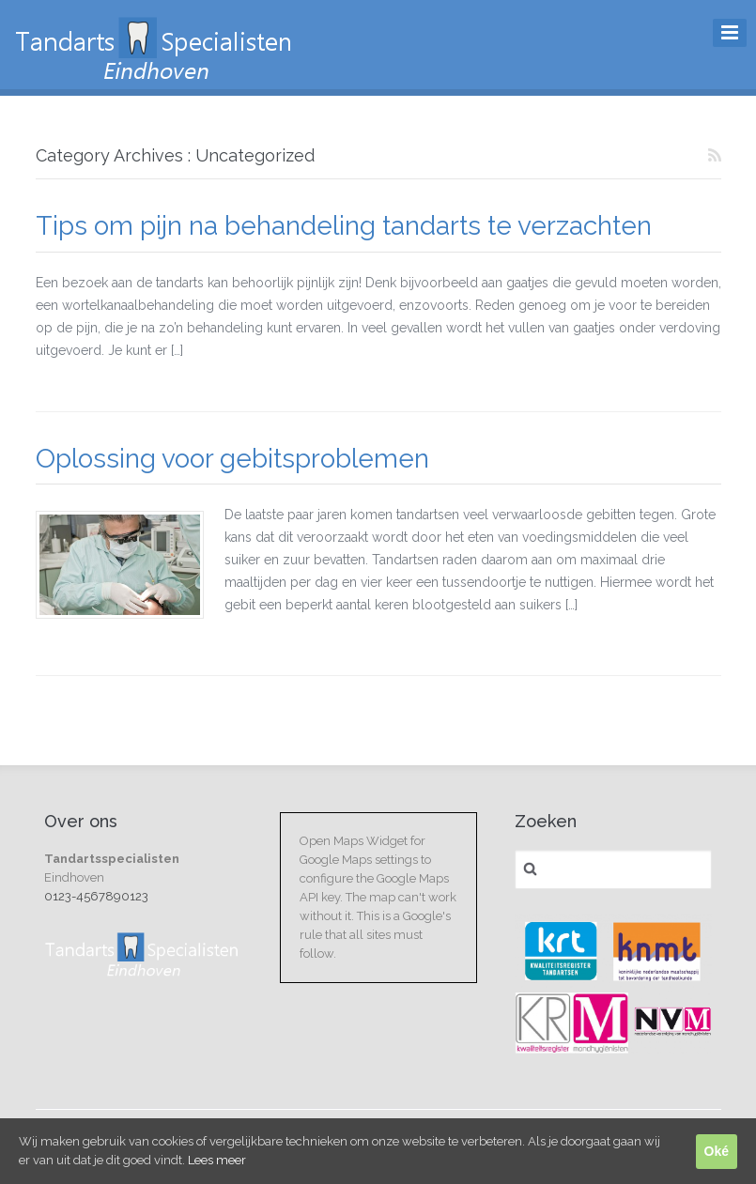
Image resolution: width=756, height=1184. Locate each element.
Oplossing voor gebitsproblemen (232, 458)
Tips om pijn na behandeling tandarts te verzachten (344, 225)
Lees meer (217, 1160)
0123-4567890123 (96, 896)
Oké (716, 1151)
